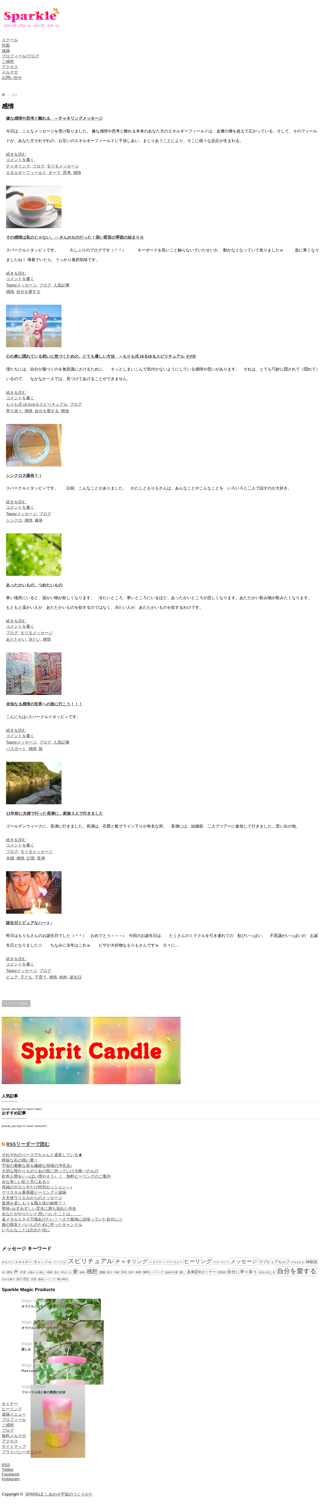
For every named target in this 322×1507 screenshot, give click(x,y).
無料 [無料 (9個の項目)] (138, 1272)
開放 (65, 411)
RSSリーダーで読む (28, 1144)
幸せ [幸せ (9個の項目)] (64, 1272)
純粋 (63, 977)
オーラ (55, 172)
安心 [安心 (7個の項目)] (56, 1272)
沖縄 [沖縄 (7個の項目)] (116, 1272)
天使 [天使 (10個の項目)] (23, 1272)
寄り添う (14, 411)
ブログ (38, 166)
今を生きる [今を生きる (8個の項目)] (298, 1262)
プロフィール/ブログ (20, 56)
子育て (41, 977)
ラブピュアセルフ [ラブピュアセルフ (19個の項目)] (274, 1262)
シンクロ (14, 520)
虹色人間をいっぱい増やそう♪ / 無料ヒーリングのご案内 (56, 1176)
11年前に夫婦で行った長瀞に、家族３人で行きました (54, 813)
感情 (77, 172)
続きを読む (16, 154)
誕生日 (76, 977)
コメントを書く (20, 160)
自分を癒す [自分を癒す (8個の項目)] (8, 1279)
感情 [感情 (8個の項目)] (82, 1272)
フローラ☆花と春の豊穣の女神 (43, 1392)
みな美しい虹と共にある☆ (26, 1181)
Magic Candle (33, 1300)
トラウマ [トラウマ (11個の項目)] (155, 1262)
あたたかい (16, 639)
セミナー (10, 1403)
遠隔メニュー (14, 1414)
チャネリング (18, 166)
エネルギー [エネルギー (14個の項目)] (23, 1262)
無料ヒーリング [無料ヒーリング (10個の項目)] (153, 1272)
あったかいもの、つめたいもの (34, 585)
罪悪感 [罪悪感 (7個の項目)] (221, 1272)
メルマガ (10, 72)
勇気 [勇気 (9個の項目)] (9, 1272)
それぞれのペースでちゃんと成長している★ (42, 1155)
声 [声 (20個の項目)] (16, 1272)
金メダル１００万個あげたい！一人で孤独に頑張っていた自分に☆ (62, 1219)
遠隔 (6, 51)
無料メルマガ (14, 1436)
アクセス (10, 67)
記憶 (31, 858)
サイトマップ (14, 1446)
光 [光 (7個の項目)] (3, 1272)
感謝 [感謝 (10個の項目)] (102, 1272)
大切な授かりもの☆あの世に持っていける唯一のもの (50, 1171)
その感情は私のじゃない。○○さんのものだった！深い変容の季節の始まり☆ (75, 237)
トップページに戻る (16, 1003)
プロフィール (14, 1420)
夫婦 (10, 858)
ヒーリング (12, 1409)
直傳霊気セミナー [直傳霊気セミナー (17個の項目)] (201, 1272)
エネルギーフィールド (26, 172)
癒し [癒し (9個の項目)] (182, 1272)
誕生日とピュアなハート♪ (29, 923)
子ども (26, 977)
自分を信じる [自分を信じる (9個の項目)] (267, 1272)
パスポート (16, 749)
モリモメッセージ (63, 166)
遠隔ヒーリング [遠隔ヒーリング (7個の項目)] (46, 1279)
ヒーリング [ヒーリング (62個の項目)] (198, 1261)
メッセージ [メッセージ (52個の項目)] (244, 1261)
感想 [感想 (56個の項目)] (92, 1271)
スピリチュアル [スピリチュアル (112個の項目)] (90, 1260)
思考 (67, 172)
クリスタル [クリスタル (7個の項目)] (60, 1262)
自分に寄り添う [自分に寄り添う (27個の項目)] (242, 1271)
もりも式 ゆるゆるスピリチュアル (37, 404)
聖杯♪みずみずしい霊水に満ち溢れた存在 (39, 1208)
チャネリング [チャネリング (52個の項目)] (131, 1261)
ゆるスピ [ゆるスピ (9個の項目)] (7, 1262)
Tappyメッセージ (21, 285)
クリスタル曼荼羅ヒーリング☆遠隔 (34, 1192)
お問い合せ (12, 77)
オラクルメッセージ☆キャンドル (44, 1306)
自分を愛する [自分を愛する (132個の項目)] (297, 1271)
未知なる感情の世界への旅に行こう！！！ (44, 704)
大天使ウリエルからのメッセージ (32, 1198)
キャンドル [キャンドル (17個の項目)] (43, 1262)
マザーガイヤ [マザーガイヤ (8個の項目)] (221, 1262)
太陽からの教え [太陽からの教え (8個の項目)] (36, 1272)
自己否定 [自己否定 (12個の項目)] (23, 1279)
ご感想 (8, 61)
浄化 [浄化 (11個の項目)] (124, 1272)
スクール (10, 40)
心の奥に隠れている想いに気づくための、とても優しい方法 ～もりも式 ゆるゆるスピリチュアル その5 (101, 356)
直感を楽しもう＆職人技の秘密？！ (34, 1203)
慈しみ (26, 1349)
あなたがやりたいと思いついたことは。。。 (42, 1214)
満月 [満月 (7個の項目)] (131, 1272)
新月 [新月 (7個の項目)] (109, 1272)
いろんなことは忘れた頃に (26, 1230)
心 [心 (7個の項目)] (70, 1272)
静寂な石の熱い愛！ (20, 1160)
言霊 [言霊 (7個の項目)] (33, 1279)
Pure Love (29, 1371)
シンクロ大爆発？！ (24, 475)
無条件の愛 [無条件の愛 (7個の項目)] (171, 1272)
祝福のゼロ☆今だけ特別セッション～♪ (37, 1187)
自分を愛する (28, 291)
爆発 (39, 520)
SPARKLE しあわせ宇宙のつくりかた (59, 1494)
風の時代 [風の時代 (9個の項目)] (62, 1279)
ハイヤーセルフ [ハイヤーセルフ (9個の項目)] (172, 1262)
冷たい (34, 639)
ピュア (12, 977)
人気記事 (61, 285)
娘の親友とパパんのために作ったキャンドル (42, 1224)
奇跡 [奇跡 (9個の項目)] (49, 1272)
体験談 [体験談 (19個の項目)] (311, 1262)
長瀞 (41, 858)
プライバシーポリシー (22, 1452)
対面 (6, 45)
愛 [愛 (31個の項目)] (75, 1271)
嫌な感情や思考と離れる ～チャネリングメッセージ (54, 118)
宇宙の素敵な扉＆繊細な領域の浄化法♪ (37, 1165)
